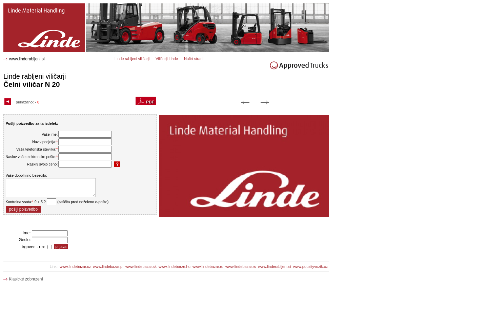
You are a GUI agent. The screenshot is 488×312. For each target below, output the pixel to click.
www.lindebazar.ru (207, 267)
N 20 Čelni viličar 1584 (26, 5)
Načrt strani (193, 59)
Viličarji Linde (167, 59)
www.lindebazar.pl (108, 267)
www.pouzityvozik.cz (310, 267)
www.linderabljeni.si (27, 59)
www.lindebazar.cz (75, 267)
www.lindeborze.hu (174, 267)
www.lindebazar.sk (141, 267)
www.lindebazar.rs (240, 267)
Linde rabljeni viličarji (132, 59)
